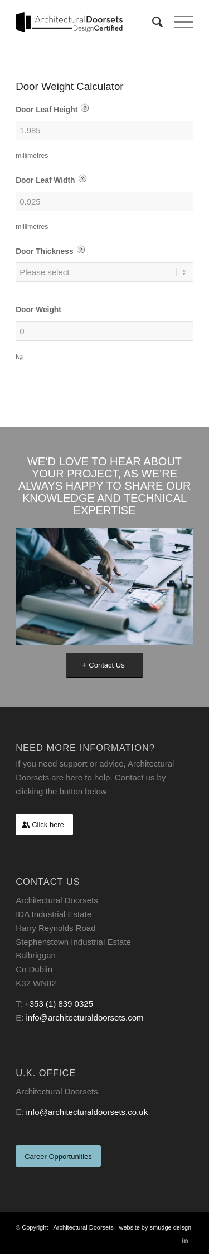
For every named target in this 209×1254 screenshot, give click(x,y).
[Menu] (178, 22)
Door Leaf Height (52, 108)
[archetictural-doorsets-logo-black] (87, 22)
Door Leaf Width (51, 179)
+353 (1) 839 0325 (59, 1003)
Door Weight (38, 310)
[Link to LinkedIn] (185, 1240)
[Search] (152, 22)
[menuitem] (152, 22)
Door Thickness (50, 250)
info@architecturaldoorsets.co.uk (87, 1112)
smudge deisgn (171, 1227)
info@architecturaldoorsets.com (84, 1017)
